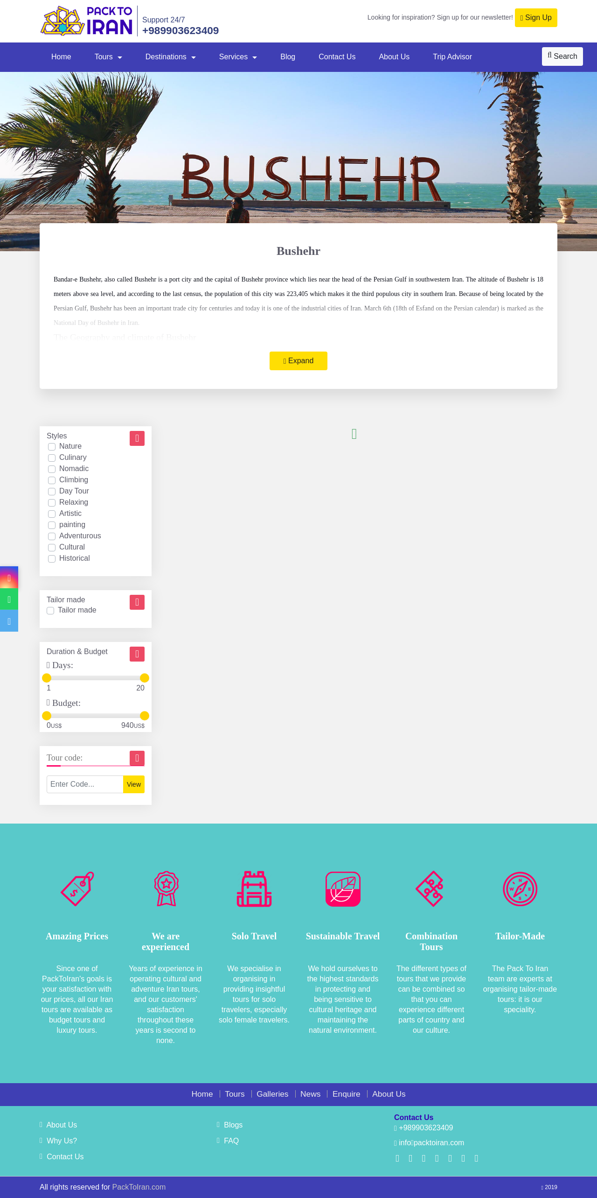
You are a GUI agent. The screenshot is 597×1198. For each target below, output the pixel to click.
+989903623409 (180, 30)
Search (562, 55)
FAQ (228, 1141)
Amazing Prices (77, 936)
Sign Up (536, 18)
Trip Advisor (452, 57)
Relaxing (73, 502)
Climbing (73, 480)
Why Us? (58, 1141)
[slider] (46, 678)
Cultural (72, 547)
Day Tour (74, 491)
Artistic (70, 513)
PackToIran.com (139, 1187)
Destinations (166, 57)
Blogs (230, 1125)
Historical (74, 558)
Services (233, 57)
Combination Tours (431, 941)
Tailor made (77, 610)
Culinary (73, 457)
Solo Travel (254, 936)
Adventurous (80, 536)
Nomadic (74, 468)
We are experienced (165, 941)
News (310, 1094)
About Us (394, 57)
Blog (287, 57)
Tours (104, 57)
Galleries (272, 1094)
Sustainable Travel (343, 936)
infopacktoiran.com (429, 1143)
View (134, 784)
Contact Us (337, 57)
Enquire (347, 1094)
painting (72, 525)
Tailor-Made (520, 936)
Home (61, 57)
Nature (70, 446)
